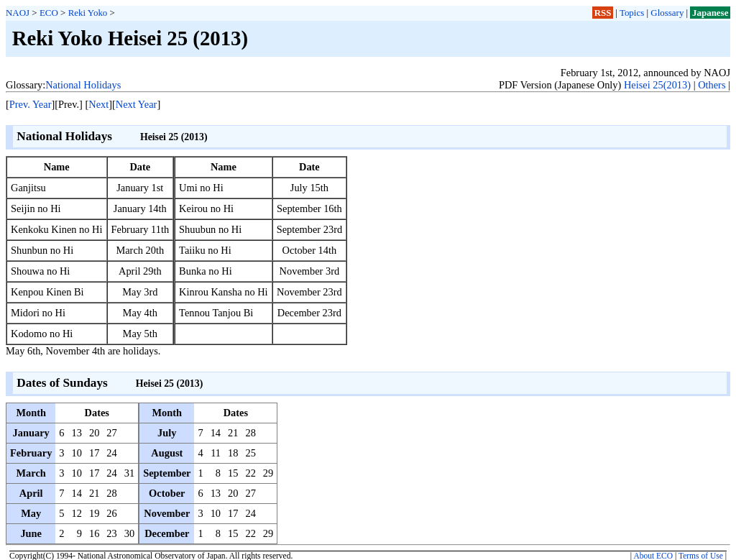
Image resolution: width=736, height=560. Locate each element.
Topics (632, 12)
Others (711, 85)
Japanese (710, 12)
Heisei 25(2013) (657, 85)
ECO (49, 12)
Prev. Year (30, 104)
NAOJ (17, 12)
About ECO (653, 555)
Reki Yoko (88, 12)
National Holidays (83, 85)
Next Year (136, 104)
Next (98, 104)
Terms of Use (700, 555)
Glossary (667, 12)
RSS (603, 12)
